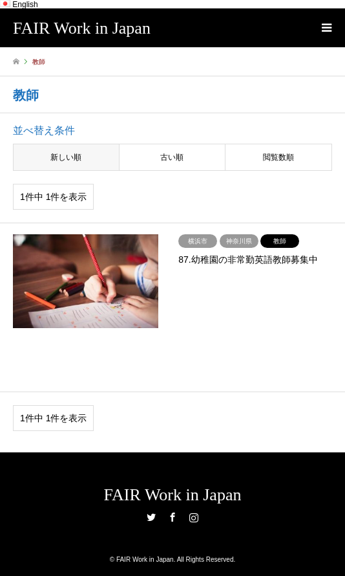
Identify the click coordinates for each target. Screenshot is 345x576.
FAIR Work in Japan (173, 494)
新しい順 (65, 157)
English (19, 4)
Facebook (172, 517)
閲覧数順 (278, 157)
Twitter (151, 517)
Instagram (193, 517)
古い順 (171, 157)
